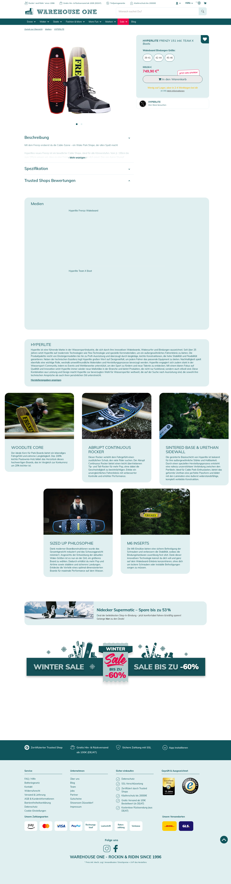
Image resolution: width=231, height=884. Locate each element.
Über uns (74, 778)
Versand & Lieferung (34, 794)
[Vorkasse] (136, 826)
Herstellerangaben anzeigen (46, 380)
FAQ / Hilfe (30, 778)
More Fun (95, 21)
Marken (110, 21)
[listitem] (135, 779)
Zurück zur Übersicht (33, 29)
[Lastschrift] (106, 826)
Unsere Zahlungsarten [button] (36, 817)
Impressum (76, 806)
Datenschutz (30, 806)
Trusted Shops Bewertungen (49, 180)
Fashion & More (75, 21)
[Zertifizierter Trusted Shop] (171, 788)
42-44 (159, 57)
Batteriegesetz (32, 782)
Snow (31, 21)
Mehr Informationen (175, 91)
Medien (37, 203)
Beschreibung (36, 137)
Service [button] (28, 771)
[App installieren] (175, 747)
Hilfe (189, 3)
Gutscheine (76, 798)
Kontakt (28, 786)
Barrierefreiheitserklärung (37, 802)
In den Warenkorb (173, 79)
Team (73, 786)
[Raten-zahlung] (121, 826)
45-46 (170, 57)
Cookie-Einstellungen (35, 810)
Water (44, 21)
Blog (133, 21)
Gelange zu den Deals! (110, 618)
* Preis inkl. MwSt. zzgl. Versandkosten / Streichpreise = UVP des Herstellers (116, 862)
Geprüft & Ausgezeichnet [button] (175, 771)
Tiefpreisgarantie (117, 3)
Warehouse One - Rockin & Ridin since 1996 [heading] (115, 856)
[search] (157, 11)
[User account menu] (178, 3)
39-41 (148, 57)
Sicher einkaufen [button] (125, 771)
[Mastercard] (45, 826)
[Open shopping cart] (205, 3)
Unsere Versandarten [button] (173, 817)
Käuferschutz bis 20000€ (145, 3)
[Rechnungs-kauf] (91, 826)
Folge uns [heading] (111, 840)
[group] (43, 747)
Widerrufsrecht (32, 790)
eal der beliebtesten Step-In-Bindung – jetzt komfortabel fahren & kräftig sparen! (139, 615)
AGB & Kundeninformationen (39, 798)
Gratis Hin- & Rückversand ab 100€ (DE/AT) (82, 3)
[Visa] (61, 826)
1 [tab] (76, 124)
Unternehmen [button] (77, 771)
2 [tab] (81, 124)
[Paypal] (76, 826)
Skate (57, 21)
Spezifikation (36, 168)
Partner (74, 794)
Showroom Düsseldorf (81, 802)
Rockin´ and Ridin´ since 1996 (41, 3)
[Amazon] (30, 826)
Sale (123, 21)
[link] (107, 851)
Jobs (72, 790)
